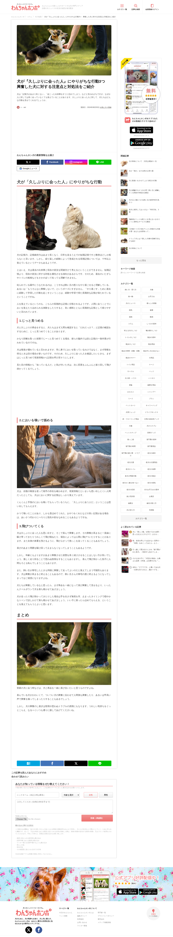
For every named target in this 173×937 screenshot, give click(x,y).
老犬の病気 (151, 483)
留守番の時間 (131, 446)
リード (130, 399)
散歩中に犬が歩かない (151, 351)
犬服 (130, 426)
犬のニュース (131, 303)
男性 (106, 795)
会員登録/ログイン (152, 9)
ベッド (151, 371)
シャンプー (151, 392)
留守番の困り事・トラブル (131, 454)
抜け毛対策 (131, 496)
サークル (130, 371)
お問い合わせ (82, 922)
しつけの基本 (151, 324)
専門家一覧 (102, 913)
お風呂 (151, 496)
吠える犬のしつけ (130, 330)
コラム (130, 324)
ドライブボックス (151, 412)
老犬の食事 (151, 469)
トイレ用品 (131, 365)
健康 (151, 310)
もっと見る (141, 260)
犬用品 (151, 358)
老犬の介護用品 (151, 462)
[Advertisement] (40, 129)
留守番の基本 (151, 439)
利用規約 (80, 919)
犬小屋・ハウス (130, 378)
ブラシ (151, 399)
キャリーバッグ (151, 405)
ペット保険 (63, 916)
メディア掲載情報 (104, 922)
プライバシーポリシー (106, 916)
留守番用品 (151, 446)
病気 (130, 310)
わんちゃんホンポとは (85, 913)
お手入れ (151, 296)
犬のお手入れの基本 (151, 490)
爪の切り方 (131, 510)
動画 (151, 317)
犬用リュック (131, 412)
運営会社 (101, 919)
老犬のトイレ (131, 469)
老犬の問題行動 (130, 476)
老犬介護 (130, 462)
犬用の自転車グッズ (151, 419)
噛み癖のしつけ (151, 330)
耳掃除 (151, 510)
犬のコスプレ (151, 426)
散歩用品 (151, 344)
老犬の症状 (131, 490)
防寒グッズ (151, 433)
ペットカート (131, 405)
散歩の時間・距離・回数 (131, 351)
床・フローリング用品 (130, 419)
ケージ (151, 365)
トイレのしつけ (130, 337)
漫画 (130, 317)
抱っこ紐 (130, 439)
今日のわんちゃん (65, 913)
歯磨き (130, 503)
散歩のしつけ (131, 344)
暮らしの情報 (151, 303)
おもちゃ (130, 392)
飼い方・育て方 (130, 290)
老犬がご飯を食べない (130, 483)
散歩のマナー (131, 358)
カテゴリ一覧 (122, 9)
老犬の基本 (151, 453)
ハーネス (151, 378)
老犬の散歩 (151, 476)
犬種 (151, 290)
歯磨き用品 (151, 385)
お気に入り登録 (105, 107)
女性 (91, 795)
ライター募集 (82, 926)
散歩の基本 (151, 337)
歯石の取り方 (151, 503)
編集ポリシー (82, 916)
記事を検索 (136, 9)
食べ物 (130, 296)
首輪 (130, 385)
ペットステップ (130, 433)
